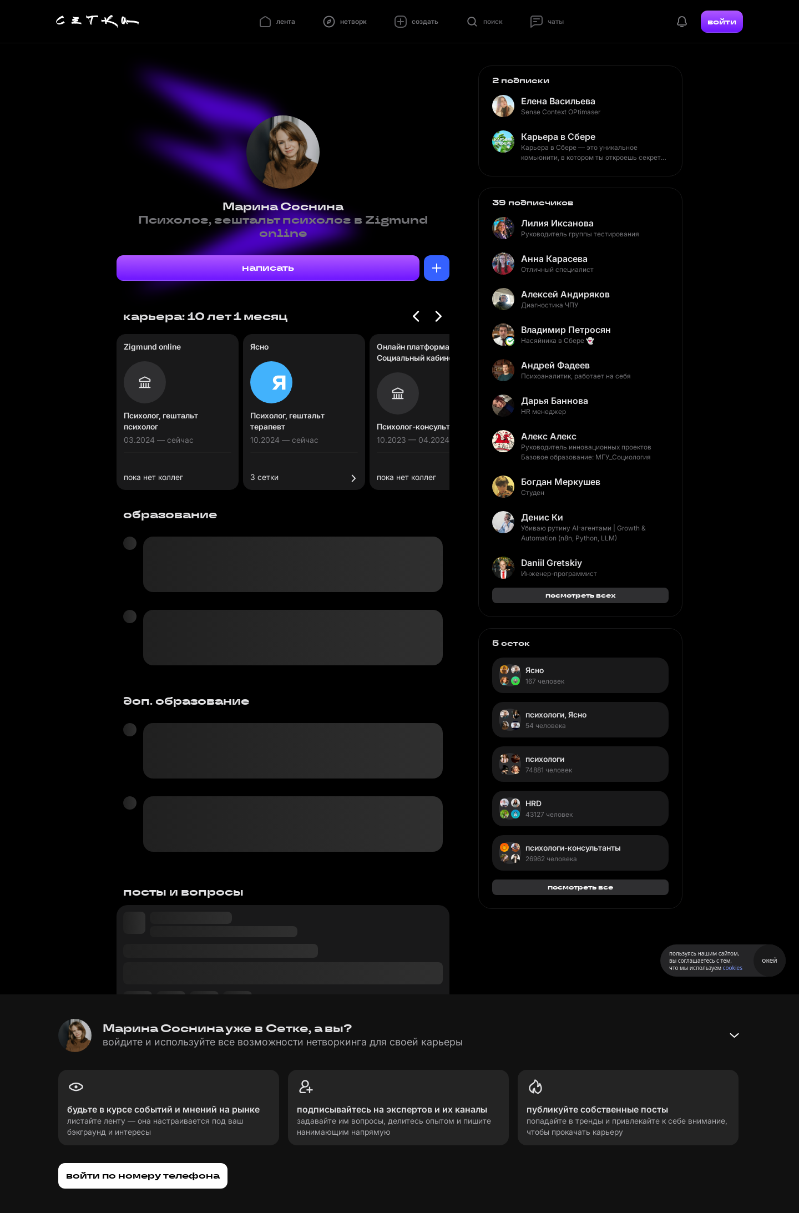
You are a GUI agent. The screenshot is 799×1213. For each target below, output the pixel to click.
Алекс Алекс (549, 436)
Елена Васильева (558, 101)
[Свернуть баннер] (734, 1035)
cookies (732, 968)
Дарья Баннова (554, 400)
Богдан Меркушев (560, 481)
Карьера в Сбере (558, 136)
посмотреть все (580, 887)
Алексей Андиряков (565, 294)
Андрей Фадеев (555, 365)
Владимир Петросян (566, 329)
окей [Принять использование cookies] (769, 960)
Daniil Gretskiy (551, 562)
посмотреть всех (580, 595)
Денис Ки (542, 517)
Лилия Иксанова (557, 223)
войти (721, 21)
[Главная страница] (97, 21)
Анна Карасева (554, 258)
